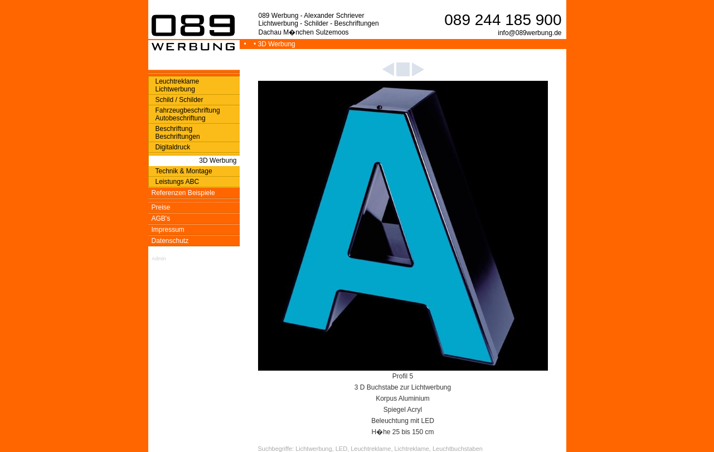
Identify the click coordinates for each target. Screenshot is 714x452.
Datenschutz (170, 241)
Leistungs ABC (178, 182)
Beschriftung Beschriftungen (178, 132)
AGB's (161, 218)
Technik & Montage (184, 171)
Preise (161, 207)
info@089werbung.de (529, 33)
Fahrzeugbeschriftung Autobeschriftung (188, 114)
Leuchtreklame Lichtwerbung (178, 85)
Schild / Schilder (179, 100)
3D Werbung (217, 160)
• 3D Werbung (275, 44)
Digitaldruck (173, 147)
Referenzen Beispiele (183, 193)
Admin (159, 258)
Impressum (168, 230)
